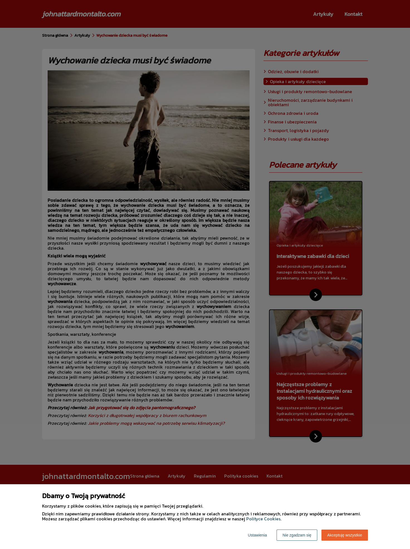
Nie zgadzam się (296, 535)
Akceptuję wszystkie (344, 535)
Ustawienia (257, 535)
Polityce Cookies (263, 518)
